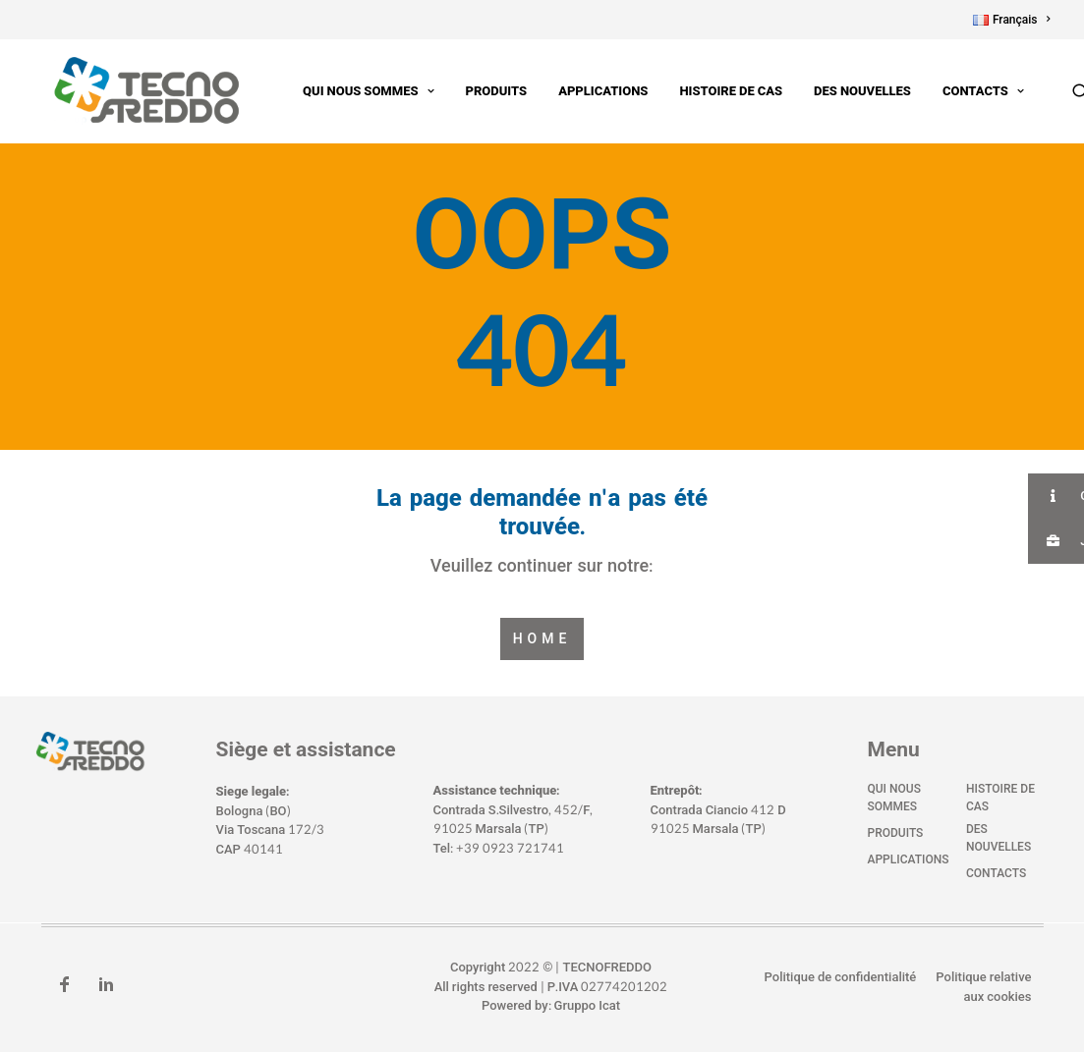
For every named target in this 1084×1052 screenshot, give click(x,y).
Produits (479, 91)
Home (542, 639)
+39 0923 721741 (510, 848)
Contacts (965, 91)
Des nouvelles (844, 91)
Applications (585, 91)
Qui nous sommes (350, 91)
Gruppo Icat (587, 1007)
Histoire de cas (713, 91)
